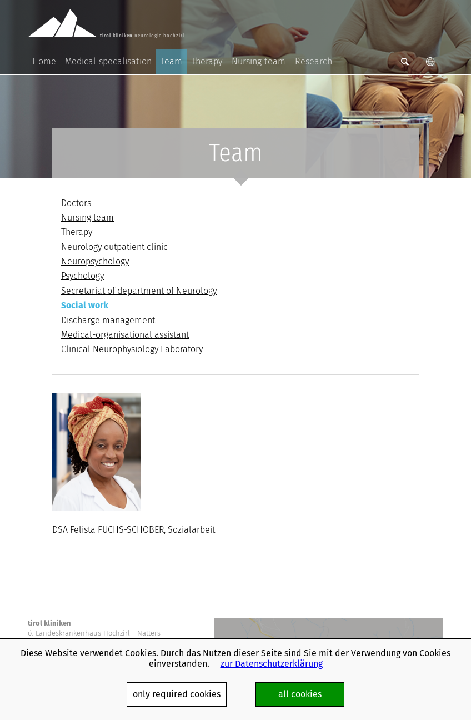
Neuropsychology (95, 261)
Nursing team (258, 61)
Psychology (82, 276)
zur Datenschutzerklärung (272, 663)
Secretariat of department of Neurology (139, 291)
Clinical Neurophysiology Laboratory (132, 349)
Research (313, 61)
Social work (84, 305)
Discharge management (108, 320)
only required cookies (177, 694)
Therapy (207, 61)
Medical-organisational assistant (125, 334)
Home (44, 61)
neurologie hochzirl (97, 23)
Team (171, 61)
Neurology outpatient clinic (114, 247)
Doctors (76, 203)
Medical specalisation (108, 61)
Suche (405, 61)
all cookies (300, 694)
